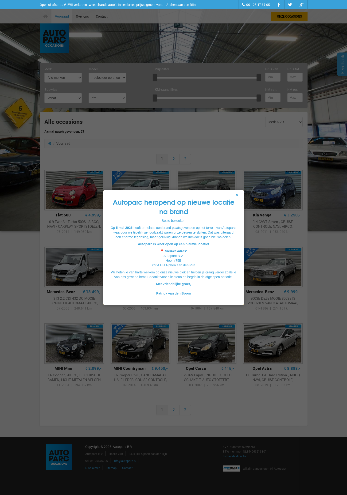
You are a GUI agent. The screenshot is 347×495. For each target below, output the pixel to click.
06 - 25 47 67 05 (255, 4)
